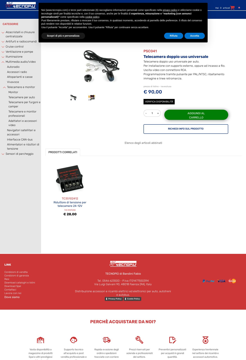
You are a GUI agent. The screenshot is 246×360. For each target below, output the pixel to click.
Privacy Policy (115, 299)
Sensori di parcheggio (19, 153)
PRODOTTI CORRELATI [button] (62, 152)
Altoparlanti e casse (20, 77)
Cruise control (15, 46)
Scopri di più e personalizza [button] (63, 35)
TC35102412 (70, 198)
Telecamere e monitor (21, 87)
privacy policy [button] (170, 10)
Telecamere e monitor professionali (22, 113)
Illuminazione (14, 56)
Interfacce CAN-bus (20, 139)
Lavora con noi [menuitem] (12, 293)
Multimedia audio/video (21, 61)
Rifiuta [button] (174, 35)
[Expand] (3, 32)
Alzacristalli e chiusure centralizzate (20, 34)
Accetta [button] (194, 35)
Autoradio (13, 66)
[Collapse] (3, 62)
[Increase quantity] (158, 113)
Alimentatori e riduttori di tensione (23, 146)
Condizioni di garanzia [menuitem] (16, 275)
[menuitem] (238, 7)
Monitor (13, 92)
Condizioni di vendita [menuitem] (16, 272)
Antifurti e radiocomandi (21, 41)
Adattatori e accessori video (22, 123)
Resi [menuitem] (6, 279)
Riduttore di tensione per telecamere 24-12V (70, 204)
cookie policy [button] (92, 16)
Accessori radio (17, 72)
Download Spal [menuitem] (12, 286)
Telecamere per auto (21, 97)
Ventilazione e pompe (19, 51)
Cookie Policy (133, 299)
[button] (101, 66)
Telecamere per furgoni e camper (24, 104)
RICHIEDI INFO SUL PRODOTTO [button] (186, 128)
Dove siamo (12, 297)
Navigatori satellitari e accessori (21, 132)
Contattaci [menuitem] (10, 289)
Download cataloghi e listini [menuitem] (19, 282)
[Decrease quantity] (146, 113)
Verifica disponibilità (159, 101)
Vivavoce (13, 82)
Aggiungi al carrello (196, 115)
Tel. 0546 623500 (108, 280)
